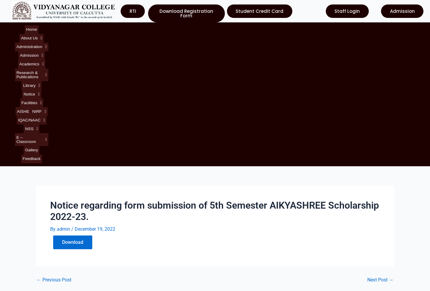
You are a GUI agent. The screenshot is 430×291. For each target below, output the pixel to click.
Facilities (235, 28)
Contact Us (22, 249)
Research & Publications (160, 28)
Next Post (380, 147)
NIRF (269, 28)
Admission (96, 28)
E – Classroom (338, 28)
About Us (40, 28)
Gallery (362, 28)
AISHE (253, 28)
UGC (224, 216)
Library (195, 28)
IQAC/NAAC (292, 28)
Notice (214, 28)
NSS (314, 28)
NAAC (225, 227)
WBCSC (227, 238)
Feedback (379, 28)
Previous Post (53, 147)
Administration (67, 28)
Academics (122, 28)
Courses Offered (28, 238)
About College (25, 216)
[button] (40, 28)
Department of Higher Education (253, 249)
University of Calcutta (242, 206)
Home (21, 28)
